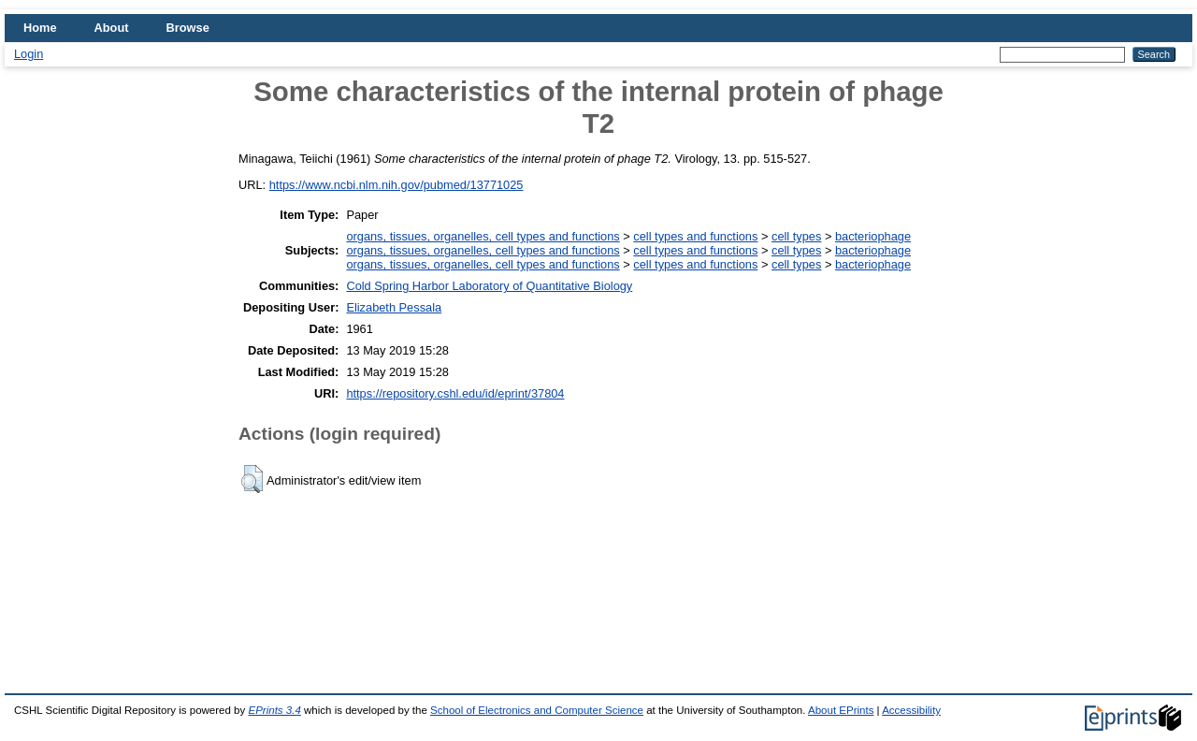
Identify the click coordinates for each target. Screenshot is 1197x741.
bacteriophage (873, 236)
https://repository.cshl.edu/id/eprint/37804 (455, 393)
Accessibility (911, 710)
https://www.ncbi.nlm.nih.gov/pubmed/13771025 (396, 185)
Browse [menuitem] (187, 28)
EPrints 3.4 (274, 710)
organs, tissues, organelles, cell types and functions (482, 236)
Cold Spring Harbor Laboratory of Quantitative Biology (489, 286)
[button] (252, 479)
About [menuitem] (111, 28)
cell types (796, 236)
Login (28, 54)
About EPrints (840, 710)
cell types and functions (695, 236)
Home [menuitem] (40, 28)
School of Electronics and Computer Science (536, 710)
